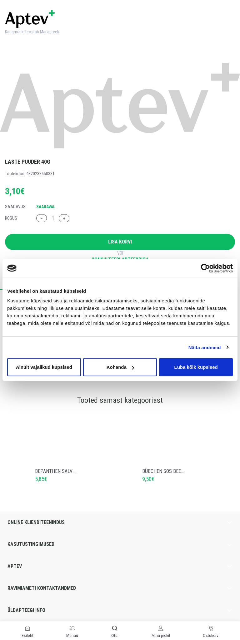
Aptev (120, 566)
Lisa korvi (120, 242)
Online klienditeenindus (120, 522)
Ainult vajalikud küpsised (44, 367)
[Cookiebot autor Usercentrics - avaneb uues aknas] (205, 268)
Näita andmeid (204, 347)
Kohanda (120, 367)
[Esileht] (27, 628)
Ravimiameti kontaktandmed (120, 588)
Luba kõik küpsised (196, 367)
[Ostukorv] (211, 628)
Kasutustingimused (120, 544)
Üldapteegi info (120, 610)
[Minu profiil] (161, 628)
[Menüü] (72, 628)
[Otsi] (115, 628)
